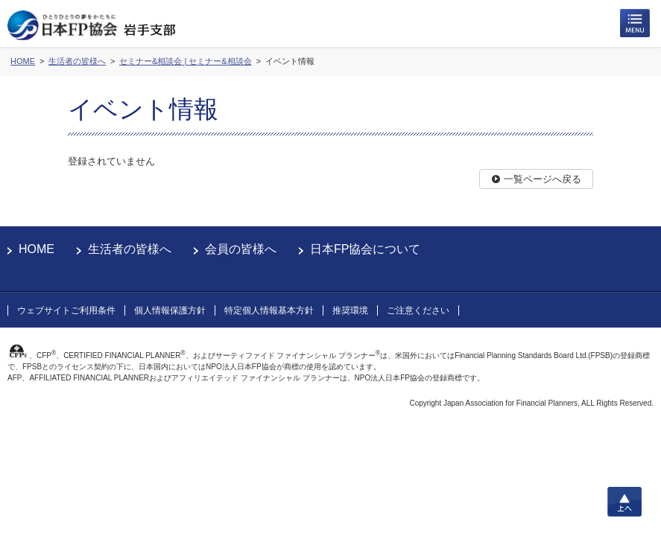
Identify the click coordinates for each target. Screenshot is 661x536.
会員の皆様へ (240, 249)
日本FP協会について (365, 249)
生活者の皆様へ (129, 249)
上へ (624, 501)
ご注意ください (418, 310)
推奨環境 (350, 310)
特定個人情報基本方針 (269, 310)
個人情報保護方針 (170, 310)
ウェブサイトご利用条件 (66, 310)
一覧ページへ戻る (542, 179)
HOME (36, 249)
